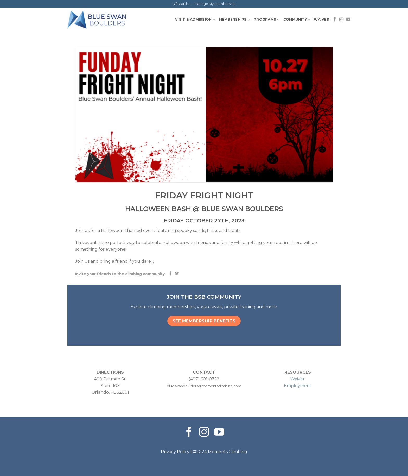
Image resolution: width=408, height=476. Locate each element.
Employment (297, 385)
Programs (267, 19)
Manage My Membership (215, 4)
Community (296, 19)
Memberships (234, 19)
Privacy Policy (175, 451)
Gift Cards (180, 4)
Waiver (321, 19)
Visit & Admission (195, 19)
